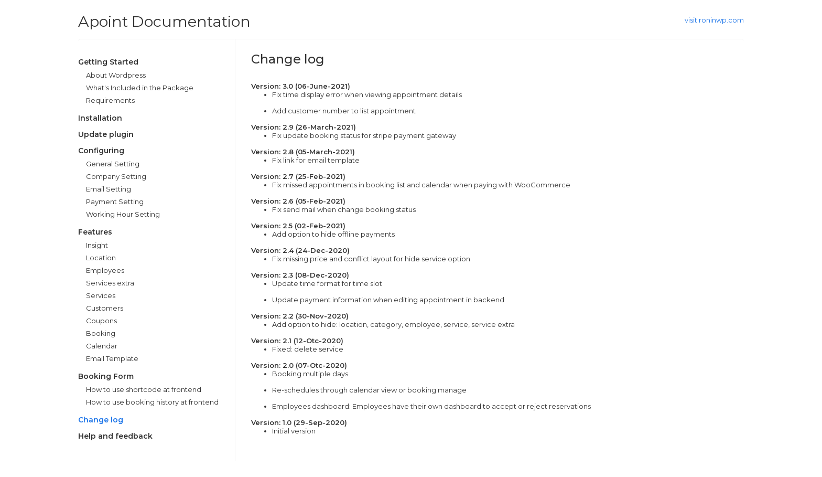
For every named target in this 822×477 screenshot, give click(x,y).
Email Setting (108, 189)
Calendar (101, 346)
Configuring (101, 150)
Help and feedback (115, 436)
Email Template (112, 358)
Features (95, 232)
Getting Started (108, 62)
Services (100, 295)
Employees (105, 270)
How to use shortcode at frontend (143, 389)
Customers (104, 308)
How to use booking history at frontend (152, 402)
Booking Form (106, 376)
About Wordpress (116, 75)
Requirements (110, 100)
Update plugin (106, 134)
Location (101, 257)
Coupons (101, 320)
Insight (97, 245)
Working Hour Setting (123, 214)
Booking (100, 333)
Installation (100, 118)
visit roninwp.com (714, 20)
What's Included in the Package (139, 87)
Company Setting (116, 176)
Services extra (110, 283)
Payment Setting (115, 201)
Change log (100, 420)
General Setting (112, 164)
